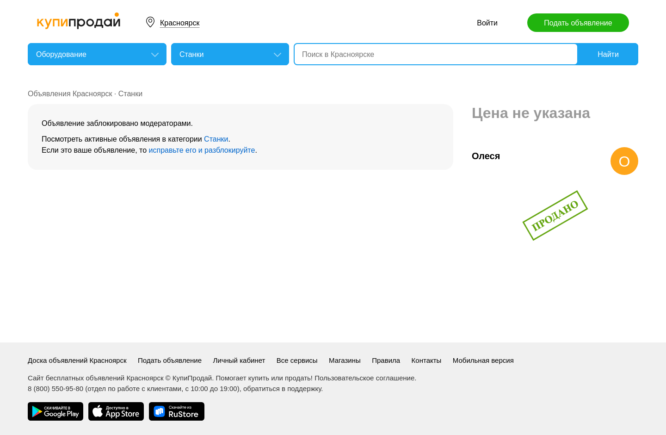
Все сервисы (297, 360)
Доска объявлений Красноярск (77, 360)
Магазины (345, 360)
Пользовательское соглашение (364, 378)
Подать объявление (578, 23)
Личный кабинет (239, 360)
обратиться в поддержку (282, 388)
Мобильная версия (483, 360)
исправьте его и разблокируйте (202, 150)
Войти (487, 23)
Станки (130, 94)
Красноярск (179, 23)
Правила (386, 360)
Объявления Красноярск (70, 94)
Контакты (427, 360)
